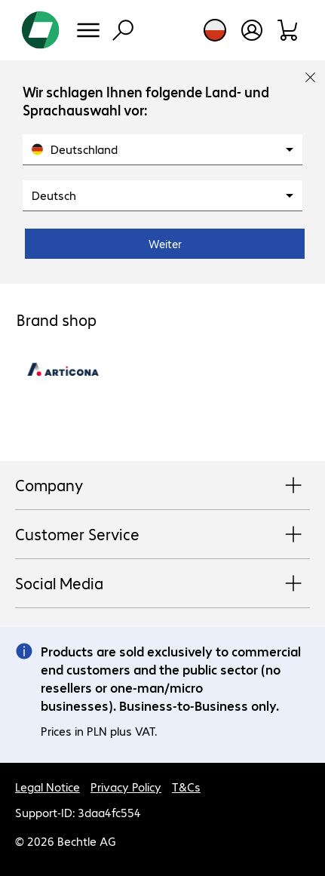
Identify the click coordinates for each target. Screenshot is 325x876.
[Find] (123, 30)
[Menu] (88, 30)
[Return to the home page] (40, 30)
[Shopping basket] (288, 30)
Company (162, 486)
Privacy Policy (125, 787)
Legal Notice (47, 787)
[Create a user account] (252, 30)
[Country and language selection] (215, 30)
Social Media (162, 584)
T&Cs (186, 787)
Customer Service (162, 535)
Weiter (165, 243)
